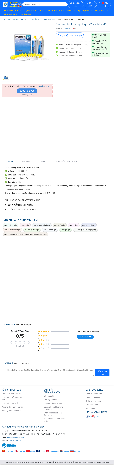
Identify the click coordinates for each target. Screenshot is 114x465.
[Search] (45, 4)
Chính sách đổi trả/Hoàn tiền (12, 398)
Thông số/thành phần (65, 162)
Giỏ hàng (103, 4)
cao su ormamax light (12, 230)
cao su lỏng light (10, 225)
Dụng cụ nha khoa (93, 397)
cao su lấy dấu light (32, 230)
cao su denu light (50, 230)
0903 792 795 (27, 90)
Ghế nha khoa (92, 404)
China (30, 452)
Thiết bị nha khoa (93, 401)
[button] (12, 11)
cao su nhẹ (25, 225)
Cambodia (52, 452)
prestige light (65, 230)
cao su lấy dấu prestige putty (85, 230)
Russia (75, 452)
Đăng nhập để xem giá (70, 35)
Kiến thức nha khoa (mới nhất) (54, 420)
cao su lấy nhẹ (59, 225)
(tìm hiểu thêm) (42, 86)
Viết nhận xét (85, 337)
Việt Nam (8, 452)
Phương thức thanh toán (12, 410)
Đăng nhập (89, 4)
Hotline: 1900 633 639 (11, 394)
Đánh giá (25, 162)
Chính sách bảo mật (10, 403)
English (20, 452)
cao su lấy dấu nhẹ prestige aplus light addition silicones (25, 234)
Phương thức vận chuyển (12, 407)
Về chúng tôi (49, 396)
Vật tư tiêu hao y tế (94, 394)
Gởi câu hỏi (102, 372)
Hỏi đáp (42, 162)
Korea (64, 452)
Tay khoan (90, 408)
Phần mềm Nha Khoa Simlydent (53, 414)
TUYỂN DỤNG (25, 14)
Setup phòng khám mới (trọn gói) (53, 408)
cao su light (73, 225)
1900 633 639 (75, 4)
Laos (40, 452)
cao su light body (88, 225)
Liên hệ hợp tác (50, 400)
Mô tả (10, 162)
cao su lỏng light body (41, 225)
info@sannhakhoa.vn (16, 437)
